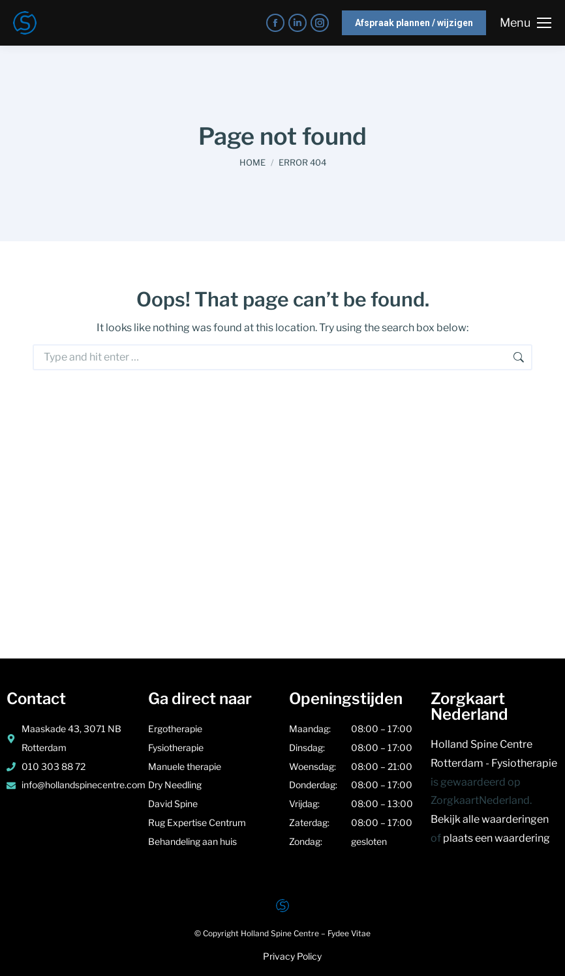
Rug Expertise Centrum (197, 822)
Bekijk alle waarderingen (490, 819)
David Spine (173, 803)
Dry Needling (176, 784)
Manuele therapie (185, 766)
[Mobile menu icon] (525, 23)
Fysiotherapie (177, 747)
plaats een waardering (496, 838)
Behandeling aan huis (192, 841)
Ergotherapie (175, 728)
